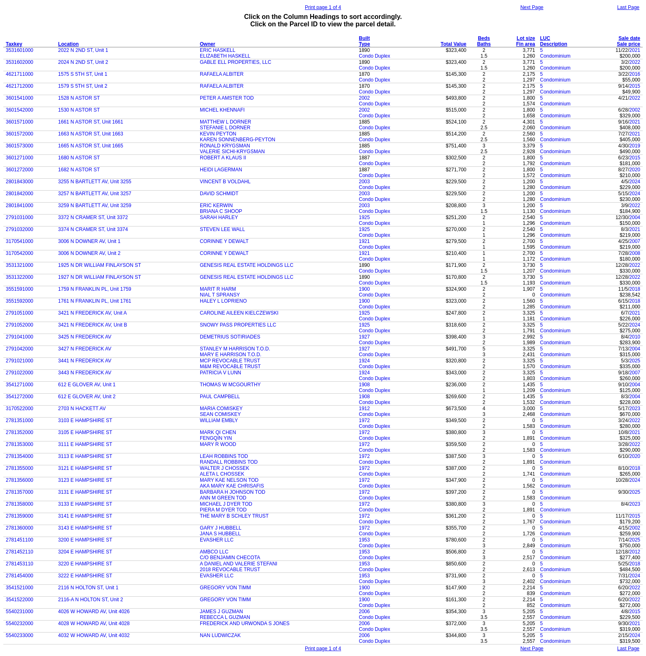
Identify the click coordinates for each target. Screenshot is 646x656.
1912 (364, 408)
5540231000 (19, 611)
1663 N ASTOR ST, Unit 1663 (90, 134)
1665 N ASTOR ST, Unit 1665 (90, 146)
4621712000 (19, 86)
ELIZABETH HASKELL (225, 56)
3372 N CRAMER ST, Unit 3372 (93, 217)
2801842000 (19, 193)
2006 (364, 611)
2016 (634, 74)
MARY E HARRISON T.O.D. (230, 354)
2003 (364, 181)
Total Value (453, 44)
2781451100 (19, 540)
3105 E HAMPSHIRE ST (85, 432)
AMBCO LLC (214, 552)
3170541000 (19, 241)
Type (364, 44)
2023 (634, 408)
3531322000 (19, 277)
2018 (634, 289)
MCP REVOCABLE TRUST (230, 361)
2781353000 (19, 444)
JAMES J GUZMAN (221, 611)
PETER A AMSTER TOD (227, 98)
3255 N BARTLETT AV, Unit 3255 (94, 181)
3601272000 (19, 170)
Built (364, 38)
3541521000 (19, 588)
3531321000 (19, 265)
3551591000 (19, 289)
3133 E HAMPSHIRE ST (85, 504)
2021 (634, 50)
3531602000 (19, 62)
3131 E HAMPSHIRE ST (85, 492)
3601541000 (19, 98)
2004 (634, 217)
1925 (364, 217)
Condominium (555, 56)
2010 (634, 337)
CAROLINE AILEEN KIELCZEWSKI (239, 313)
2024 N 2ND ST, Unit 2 (83, 62)
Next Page (531, 7)
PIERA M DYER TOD (223, 510)
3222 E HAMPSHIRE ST (85, 576)
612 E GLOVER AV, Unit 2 (86, 396)
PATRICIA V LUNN (220, 373)
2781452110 (19, 552)
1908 (364, 385)
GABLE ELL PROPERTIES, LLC (235, 62)
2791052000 (19, 325)
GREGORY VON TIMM (225, 588)
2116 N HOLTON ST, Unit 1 (88, 588)
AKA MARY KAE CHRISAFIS (232, 486)
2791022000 (19, 373)
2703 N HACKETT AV (82, 408)
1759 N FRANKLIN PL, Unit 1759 (94, 289)
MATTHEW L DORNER (225, 122)
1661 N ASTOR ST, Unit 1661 (90, 122)
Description (553, 44)
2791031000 (19, 217)
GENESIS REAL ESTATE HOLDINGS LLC (246, 265)
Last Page (628, 7)
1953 (364, 540)
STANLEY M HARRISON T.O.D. (235, 349)
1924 (364, 361)
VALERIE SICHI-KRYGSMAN (232, 151)
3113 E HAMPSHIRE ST (85, 456)
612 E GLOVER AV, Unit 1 (86, 385)
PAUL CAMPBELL (220, 396)
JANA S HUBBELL (220, 534)
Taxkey (14, 44)
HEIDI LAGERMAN (221, 170)
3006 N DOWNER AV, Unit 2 (89, 253)
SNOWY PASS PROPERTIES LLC (238, 325)
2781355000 (19, 468)
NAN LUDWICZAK (220, 635)
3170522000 (19, 408)
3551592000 (19, 301)
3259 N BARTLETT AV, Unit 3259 (94, 205)
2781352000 (19, 432)
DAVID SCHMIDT (219, 193)
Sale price (628, 44)
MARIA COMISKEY (221, 408)
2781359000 (19, 516)
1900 (364, 289)
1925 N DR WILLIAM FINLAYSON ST (99, 265)
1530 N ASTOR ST (79, 110)
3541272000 (19, 396)
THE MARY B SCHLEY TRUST (234, 516)
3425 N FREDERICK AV (84, 337)
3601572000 (19, 134)
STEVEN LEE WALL (222, 229)
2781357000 (19, 492)
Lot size (526, 38)
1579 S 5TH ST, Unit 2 (82, 86)
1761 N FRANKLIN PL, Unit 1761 (94, 301)
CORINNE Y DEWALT (224, 241)
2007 (634, 241)
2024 (634, 181)
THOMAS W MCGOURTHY (230, 385)
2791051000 (19, 313)
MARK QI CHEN (218, 432)
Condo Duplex (374, 56)
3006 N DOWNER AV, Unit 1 (89, 241)
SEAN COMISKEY (220, 414)
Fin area (525, 44)
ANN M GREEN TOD (223, 498)
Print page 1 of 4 (323, 7)
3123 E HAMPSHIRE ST (85, 480)
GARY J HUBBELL (220, 528)
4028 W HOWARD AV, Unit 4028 (94, 623)
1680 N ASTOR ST (79, 158)
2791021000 (19, 361)
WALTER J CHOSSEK (224, 468)
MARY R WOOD (218, 444)
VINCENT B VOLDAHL (225, 181)
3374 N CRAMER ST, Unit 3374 (93, 229)
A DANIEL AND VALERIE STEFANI (238, 564)
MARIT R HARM (218, 289)
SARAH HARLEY (219, 217)
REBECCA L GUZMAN (225, 617)
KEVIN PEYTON (218, 134)
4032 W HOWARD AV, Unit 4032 (94, 635)
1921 (364, 241)
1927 (364, 337)
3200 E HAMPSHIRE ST (85, 540)
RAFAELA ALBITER (221, 74)
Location (68, 44)
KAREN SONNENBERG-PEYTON (237, 139)
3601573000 (19, 146)
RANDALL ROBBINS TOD (228, 462)
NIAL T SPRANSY (220, 295)
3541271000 (19, 385)
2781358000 (19, 504)
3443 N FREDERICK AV (84, 373)
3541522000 (19, 599)
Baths (484, 44)
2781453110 (19, 564)
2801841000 (19, 205)
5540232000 (19, 623)
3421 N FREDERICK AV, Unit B (92, 325)
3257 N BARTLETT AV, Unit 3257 (94, 193)
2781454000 (19, 576)
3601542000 (19, 110)
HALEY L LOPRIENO (223, 301)
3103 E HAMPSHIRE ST (85, 420)
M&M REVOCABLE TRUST (230, 366)
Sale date (629, 38)
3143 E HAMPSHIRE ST (85, 528)
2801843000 (19, 181)
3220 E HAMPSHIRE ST (85, 564)
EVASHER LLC (217, 540)
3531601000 (19, 50)
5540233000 (19, 635)
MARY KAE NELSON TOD (229, 480)
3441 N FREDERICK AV (84, 361)
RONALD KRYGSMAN (225, 146)
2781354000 (19, 456)
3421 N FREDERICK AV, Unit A (92, 313)
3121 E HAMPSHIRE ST (85, 468)
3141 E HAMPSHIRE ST (85, 516)
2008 (634, 253)
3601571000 (19, 122)
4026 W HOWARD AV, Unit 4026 (94, 611)
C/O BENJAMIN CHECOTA (230, 557)
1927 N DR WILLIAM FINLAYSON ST (99, 277)
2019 (634, 146)
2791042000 (19, 349)
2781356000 (19, 480)
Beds (484, 38)
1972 (364, 420)
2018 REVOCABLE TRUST (230, 569)
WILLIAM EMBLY (219, 420)
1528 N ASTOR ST (79, 98)
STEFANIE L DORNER (225, 128)
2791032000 (19, 229)
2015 (634, 86)
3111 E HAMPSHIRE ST (85, 444)
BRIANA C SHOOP (221, 211)
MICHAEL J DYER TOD (226, 504)
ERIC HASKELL (217, 50)
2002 (364, 98)
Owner (207, 44)
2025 (634, 361)
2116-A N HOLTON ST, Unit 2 (90, 599)
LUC (545, 38)
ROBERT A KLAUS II (223, 158)
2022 (634, 62)
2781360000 (19, 528)
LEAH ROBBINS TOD (224, 456)
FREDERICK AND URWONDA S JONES (245, 623)
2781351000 (19, 420)
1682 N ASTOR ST (79, 170)
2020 (634, 170)
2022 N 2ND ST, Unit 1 (83, 50)
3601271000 (19, 158)
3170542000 (19, 253)
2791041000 (19, 337)
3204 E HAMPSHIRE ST (85, 552)
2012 (634, 552)
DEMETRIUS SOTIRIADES (230, 337)
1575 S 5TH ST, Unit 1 (82, 74)
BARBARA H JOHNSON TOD (232, 492)
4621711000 (19, 74)
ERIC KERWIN (216, 205)
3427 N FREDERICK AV (84, 349)
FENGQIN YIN (216, 438)
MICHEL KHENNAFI (222, 110)
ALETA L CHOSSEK (222, 474)
